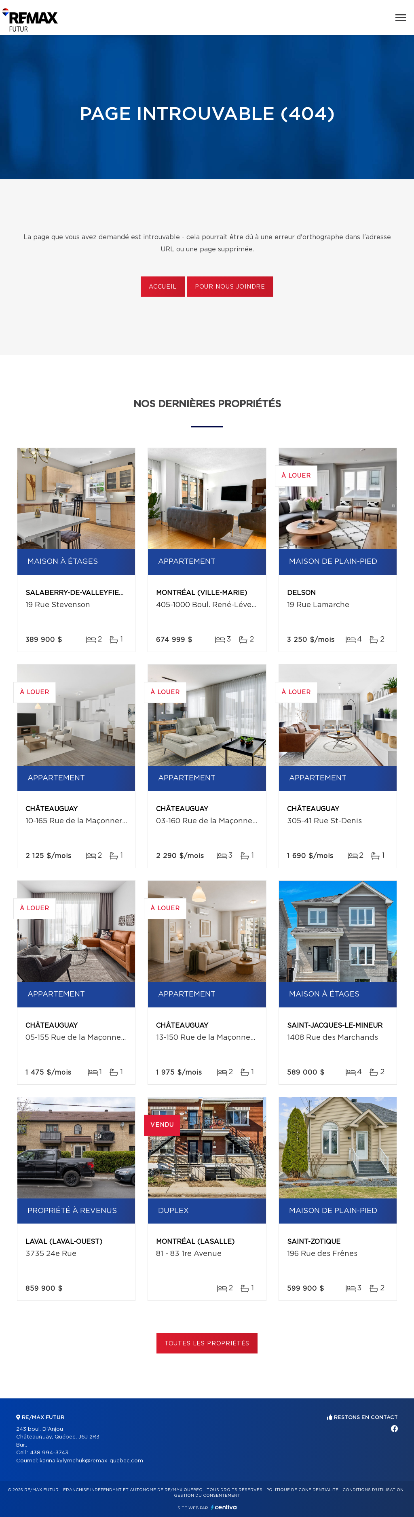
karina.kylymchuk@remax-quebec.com (91, 1461)
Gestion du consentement (207, 1496)
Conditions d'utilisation (372, 1490)
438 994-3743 (49, 1452)
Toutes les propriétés (207, 1344)
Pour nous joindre (230, 287)
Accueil (163, 287)
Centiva (224, 1507)
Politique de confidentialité (302, 1490)
